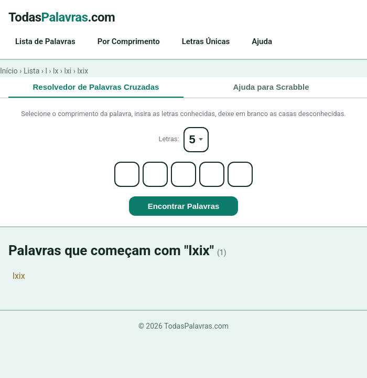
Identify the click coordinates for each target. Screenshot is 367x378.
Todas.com (61, 17)
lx (55, 71)
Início (9, 71)
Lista (31, 71)
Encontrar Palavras (184, 206)
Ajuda (262, 41)
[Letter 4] (211, 174)
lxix (19, 276)
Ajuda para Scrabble (271, 86)
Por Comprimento (129, 41)
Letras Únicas (206, 41)
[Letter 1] (126, 174)
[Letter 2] (155, 174)
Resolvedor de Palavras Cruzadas (96, 86)
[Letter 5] (240, 174)
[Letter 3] (183, 174)
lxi (68, 71)
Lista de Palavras (45, 41)
